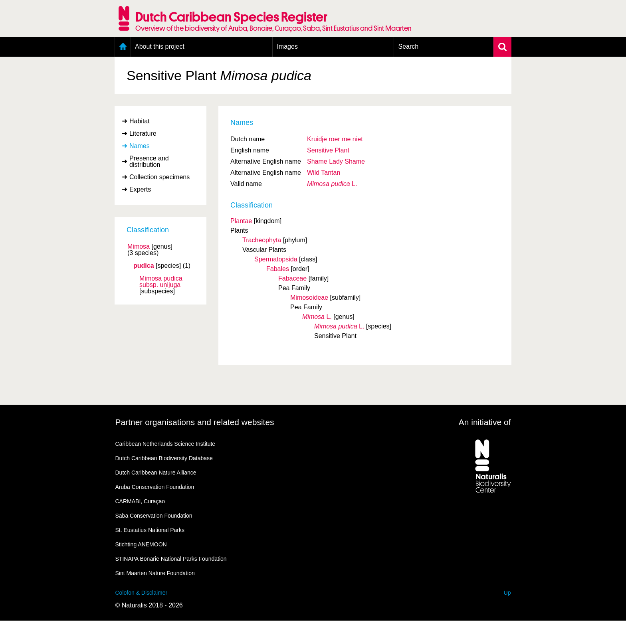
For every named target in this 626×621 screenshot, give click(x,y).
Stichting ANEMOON (141, 544)
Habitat (139, 121)
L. (332, 183)
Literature (142, 133)
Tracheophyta (261, 240)
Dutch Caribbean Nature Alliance (155, 472)
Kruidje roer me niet (335, 139)
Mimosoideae (309, 297)
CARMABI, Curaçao (140, 501)
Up (507, 592)
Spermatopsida (275, 259)
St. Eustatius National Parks (150, 530)
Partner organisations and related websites (194, 422)
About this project (159, 46)
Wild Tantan (323, 172)
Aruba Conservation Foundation (154, 487)
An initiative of (485, 422)
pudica (143, 266)
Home (123, 47)
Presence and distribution (149, 161)
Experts (140, 189)
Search (408, 46)
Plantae (241, 221)
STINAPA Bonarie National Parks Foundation (171, 559)
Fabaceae (292, 278)
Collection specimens (159, 177)
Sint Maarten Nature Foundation (155, 573)
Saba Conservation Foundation (153, 515)
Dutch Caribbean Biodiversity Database (164, 458)
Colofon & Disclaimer (141, 592)
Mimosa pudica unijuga (160, 281)
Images (287, 46)
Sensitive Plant (328, 150)
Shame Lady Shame (336, 161)
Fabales (277, 268)
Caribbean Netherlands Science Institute (165, 444)
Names (139, 145)
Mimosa (138, 246)
